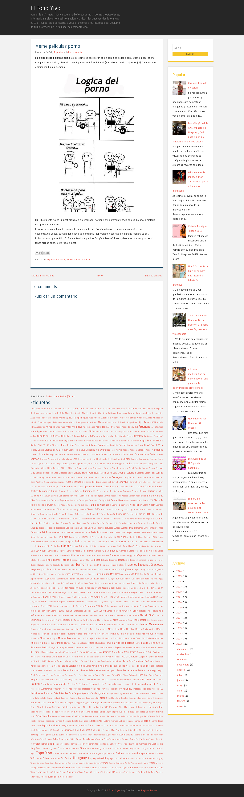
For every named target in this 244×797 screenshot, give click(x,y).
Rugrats (115, 712)
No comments (75, 52)
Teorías (67, 744)
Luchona (55, 611)
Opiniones (84, 657)
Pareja (33, 666)
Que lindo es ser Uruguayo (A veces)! (197, 418)
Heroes (41, 560)
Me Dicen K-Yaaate (61, 625)
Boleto (84, 445)
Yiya (126, 772)
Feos (71, 537)
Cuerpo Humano (139, 491)
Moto (115, 638)
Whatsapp (71, 772)
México (159, 629)
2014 (76, 408)
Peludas (102, 670)
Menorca (34, 629)
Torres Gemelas (70, 753)
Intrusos (83, 574)
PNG (98, 680)
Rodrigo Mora (57, 712)
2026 (179, 566)
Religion (97, 702)
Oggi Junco (158, 652)
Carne (146, 454)
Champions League (82, 464)
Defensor (152, 495)
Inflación (106, 570)
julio (179, 670)
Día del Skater (83, 505)
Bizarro (159, 440)
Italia (137, 574)
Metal (122, 629)
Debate (124, 496)
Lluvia (43, 606)
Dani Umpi (74, 496)
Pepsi (160, 670)
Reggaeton (87, 703)
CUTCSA (46, 496)
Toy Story (111, 753)
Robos (139, 707)
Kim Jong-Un (157, 588)
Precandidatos (60, 684)
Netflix (103, 648)
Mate (115, 620)
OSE (123, 657)
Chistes (80, 468)
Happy (129, 555)
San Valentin (122, 716)
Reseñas (116, 703)
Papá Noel (149, 661)
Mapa (101, 615)
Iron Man (110, 574)
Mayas (160, 620)
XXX (112, 772)
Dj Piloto (125, 510)
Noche (62, 652)
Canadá (126, 450)
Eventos (124, 528)
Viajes (152, 763)
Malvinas (47, 615)
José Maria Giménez (74, 583)
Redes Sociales (38, 702)
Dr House (69, 514)
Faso (118, 532)
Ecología (111, 514)
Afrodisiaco (53, 418)
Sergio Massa (68, 726)
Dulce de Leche (82, 514)
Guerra (113, 555)
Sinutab (149, 726)
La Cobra (71, 592)
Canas (148, 450)
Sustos (152, 735)
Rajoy (49, 698)
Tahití (73, 739)
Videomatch (56, 768)
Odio (150, 652)
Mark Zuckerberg (64, 620)
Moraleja (89, 638)
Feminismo (63, 537)
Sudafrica (73, 735)
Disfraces (107, 510)
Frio (48, 546)
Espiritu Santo (72, 528)
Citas (56, 473)
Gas (148, 546)
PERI (32, 675)
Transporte (142, 753)
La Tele (149, 592)
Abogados (69, 413)
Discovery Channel (77, 510)
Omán (33, 657)
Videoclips (45, 768)
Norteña (75, 652)
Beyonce (135, 441)
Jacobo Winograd (148, 574)
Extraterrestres (156, 528)
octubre (181, 654)
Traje (134, 753)
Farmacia (112, 532)
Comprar (34, 477)
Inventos (92, 574)
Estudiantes (99, 528)
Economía (121, 514)
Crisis (132, 486)
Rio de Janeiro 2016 (98, 707)
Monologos (52, 638)
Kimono (34, 592)
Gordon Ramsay (45, 555)
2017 (92, 409)
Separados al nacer (51, 725)
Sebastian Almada (54, 721)
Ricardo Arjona (44, 707)
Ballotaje (85, 436)
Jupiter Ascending (70, 588)
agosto (181, 664)
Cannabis (34, 454)
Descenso (93, 500)
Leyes (111, 602)
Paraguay (159, 661)
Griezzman (104, 555)
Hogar (97, 560)
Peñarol (141, 670)
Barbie (130, 436)
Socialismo (58, 730)
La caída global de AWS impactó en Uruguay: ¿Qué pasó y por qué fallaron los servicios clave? (190, 127)
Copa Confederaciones (54, 482)
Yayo (116, 772)
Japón (48, 578)
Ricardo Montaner (74, 707)
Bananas (107, 436)
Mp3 (130, 638)
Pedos (59, 670)
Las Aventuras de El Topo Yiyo (104, 597)
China (43, 468)
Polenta (135, 680)
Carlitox (118, 454)
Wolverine (94, 772)
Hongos (132, 560)
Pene (119, 670)
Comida (159, 472)
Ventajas (89, 763)
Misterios (158, 634)
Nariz (138, 643)
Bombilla (114, 445)
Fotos (78, 541)
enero (180, 701)
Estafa (90, 528)
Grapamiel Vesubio (84, 555)
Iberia (102, 565)
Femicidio (52, 537)
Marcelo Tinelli (147, 615)
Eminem (72, 523)
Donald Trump (57, 514)
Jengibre (61, 579)
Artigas (38, 431)
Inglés (136, 570)
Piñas (140, 675)
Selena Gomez (111, 721)
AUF (90, 431)
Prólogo (115, 689)
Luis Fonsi (88, 611)
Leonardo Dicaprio (56, 602)
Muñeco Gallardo (79, 643)
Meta (117, 629)
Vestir (140, 763)
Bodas (77, 445)
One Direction (58, 657)
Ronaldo (89, 712)
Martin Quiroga (89, 620)
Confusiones (105, 477)
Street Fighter (45, 735)
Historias (74, 560)
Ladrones (61, 597)
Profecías (77, 689)
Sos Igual (95, 730)
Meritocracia (101, 629)
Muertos (159, 638)
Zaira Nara (150, 772)
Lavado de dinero (136, 597)
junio (180, 675)
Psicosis (155, 689)
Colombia (131, 472)
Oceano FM (142, 652)
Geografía (61, 551)
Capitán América (57, 454)
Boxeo (141, 445)
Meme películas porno (57, 46)
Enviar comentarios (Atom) (60, 396)
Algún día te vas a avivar (57, 422)
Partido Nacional (100, 665)
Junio (58, 588)
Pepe (148, 670)
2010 (60, 409)
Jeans (53, 579)
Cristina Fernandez (40, 491)
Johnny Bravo (138, 579)
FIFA (91, 537)
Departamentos (43, 500)
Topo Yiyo (58, 52)
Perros (50, 675)
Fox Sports (91, 542)
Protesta (137, 689)
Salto (32, 716)
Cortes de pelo (37, 487)
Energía (100, 523)
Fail (43, 532)
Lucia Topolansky (67, 610)
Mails (160, 611)
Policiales (152, 679)
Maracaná (108, 615)
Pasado (113, 666)
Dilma (33, 510)
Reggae (78, 703)
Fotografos (69, 542)
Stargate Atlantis (146, 730)
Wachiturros (157, 767)
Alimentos (109, 422)
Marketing (77, 620)
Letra (96, 601)
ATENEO (58, 432)
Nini (32, 652)
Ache (105, 413)
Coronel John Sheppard (140, 482)
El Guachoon (63, 519)
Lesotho (90, 602)
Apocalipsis (101, 427)
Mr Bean (136, 638)
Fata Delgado (127, 532)
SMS (50, 730)
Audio (85, 432)
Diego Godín (149, 505)
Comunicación (59, 477)
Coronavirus (122, 481)
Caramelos (95, 454)
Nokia (68, 652)
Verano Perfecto (116, 763)
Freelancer (158, 542)
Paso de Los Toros (146, 666)
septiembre (183, 659)
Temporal (59, 744)
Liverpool (34, 606)
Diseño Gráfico (94, 509)
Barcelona (138, 436)
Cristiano (140, 487)
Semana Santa (133, 721)
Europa (117, 528)
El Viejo (146, 519)
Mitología (34, 638)
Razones (90, 698)
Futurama (74, 546)
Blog (49, 445)
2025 (179, 571)
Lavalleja (149, 597)
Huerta (33, 565)
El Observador (85, 519)
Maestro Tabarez (131, 610)
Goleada (153, 551)
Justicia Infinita (94, 588)
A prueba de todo (51, 413)
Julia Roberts (143, 583)
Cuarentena (89, 491)
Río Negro (113, 707)
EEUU (148, 514)
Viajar (146, 763)
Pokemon (114, 680)
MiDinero (71, 634)
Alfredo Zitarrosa (38, 422)
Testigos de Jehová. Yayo (110, 744)
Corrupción (157, 482)
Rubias (102, 712)
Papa (125, 661)
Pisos (41, 680)
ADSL (32, 418)
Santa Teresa (149, 716)
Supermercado (126, 734)
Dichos (115, 505)
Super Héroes (98, 735)
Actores (131, 413)
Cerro (160, 459)
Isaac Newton (125, 574)
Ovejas (142, 657)
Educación (140, 514)
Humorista (92, 565)
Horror (150, 560)
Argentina (144, 426)
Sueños (82, 734)
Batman (48, 440)
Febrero (137, 532)
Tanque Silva (102, 739)
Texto (131, 743)
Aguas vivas (88, 418)
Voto (146, 768)
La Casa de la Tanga (57, 592)
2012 (65, 409)
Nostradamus (96, 652)
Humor (80, 564)
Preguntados (81, 684)
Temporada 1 (47, 744)
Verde (127, 763)
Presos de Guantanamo (41, 689)
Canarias (141, 450)
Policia (143, 679)
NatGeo (159, 643)
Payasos (41, 670)
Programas (95, 689)
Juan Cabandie (90, 583)
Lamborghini (83, 597)
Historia (65, 559)
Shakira (104, 726)
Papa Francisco (136, 661)
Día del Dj (72, 505)
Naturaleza (35, 647)
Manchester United (79, 615)
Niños (38, 652)
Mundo (67, 643)
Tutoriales (55, 758)
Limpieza (150, 602)
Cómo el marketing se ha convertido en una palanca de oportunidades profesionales (190, 373)
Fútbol (65, 546)
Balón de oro (96, 436)
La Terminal (158, 592)
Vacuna (145, 758)
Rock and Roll (156, 707)
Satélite (159, 716)
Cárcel (112, 454)
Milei (96, 634)
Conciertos (83, 477)
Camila (119, 450)
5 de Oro (130, 408)
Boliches (92, 445)
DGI (151, 500)
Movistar (123, 638)
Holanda (104, 560)
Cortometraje (52, 487)
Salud (39, 716)
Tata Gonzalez (115, 739)
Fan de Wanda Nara (65, 532)
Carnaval (139, 454)
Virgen (125, 768)
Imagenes (131, 564)
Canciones (157, 449)
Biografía (144, 440)
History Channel (86, 560)
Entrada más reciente (42, 275)
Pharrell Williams (102, 675)
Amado (123, 422)
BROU (55, 450)
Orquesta (116, 657)
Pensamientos (130, 670)
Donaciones (45, 514)
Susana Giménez (141, 735)
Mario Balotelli (48, 620)
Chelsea (143, 464)
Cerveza (46, 463)
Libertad (118, 602)
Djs (131, 510)
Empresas (81, 523)
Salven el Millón (73, 716)
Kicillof (147, 588)
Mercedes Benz (87, 629)
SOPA (88, 730)
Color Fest (150, 473)
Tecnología (136, 739)
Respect (125, 703)
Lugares (79, 611)
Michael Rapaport (38, 634)
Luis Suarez (100, 610)
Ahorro (97, 418)
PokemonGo (125, 680)
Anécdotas (40, 427)
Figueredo (98, 537)
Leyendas (104, 602)
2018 (97, 409)
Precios (71, 684)
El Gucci (74, 519)
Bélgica (87, 441)
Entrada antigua (153, 275)
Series (91, 725)
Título (104, 748)
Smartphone (41, 730)
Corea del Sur (108, 482)
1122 (54, 409)
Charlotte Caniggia (114, 464)
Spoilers (120, 730)
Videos (66, 767)
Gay (37, 550)
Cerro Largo (36, 464)
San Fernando (87, 716)
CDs (98, 459)
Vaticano (41, 763)
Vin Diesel (82, 768)
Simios (142, 726)
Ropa (96, 712)
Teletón (159, 739)
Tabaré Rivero (46, 739)
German (97, 551)
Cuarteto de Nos (105, 491)
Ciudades (63, 473)
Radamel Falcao (138, 693)
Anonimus (60, 427)
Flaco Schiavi (144, 537)
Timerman (75, 748)
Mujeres (34, 642)
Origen (108, 657)
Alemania (141, 417)
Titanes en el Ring (93, 748)
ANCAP (153, 422)
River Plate (124, 707)
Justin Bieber (108, 588)
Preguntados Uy (96, 684)
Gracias (63, 555)
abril (179, 685)
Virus (130, 767)
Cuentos (118, 491)
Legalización (36, 602)
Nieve (160, 648)
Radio (148, 693)
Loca (55, 606)
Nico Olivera (128, 648)
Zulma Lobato (54, 776)
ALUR (117, 422)
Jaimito (159, 574)
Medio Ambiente (97, 624)
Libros (125, 602)
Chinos (64, 468)
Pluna (93, 679)
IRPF (117, 574)
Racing (119, 693)
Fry (52, 546)
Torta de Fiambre (85, 753)
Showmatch (113, 726)
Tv (62, 758)
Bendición (115, 441)
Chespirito (152, 464)
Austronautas (108, 432)
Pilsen (125, 675)
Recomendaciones (137, 698)
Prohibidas (105, 689)
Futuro (82, 546)
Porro (49, 684)
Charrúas (127, 463)
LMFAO (49, 606)
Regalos (71, 703)
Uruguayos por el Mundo (116, 758)
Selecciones (96, 720)
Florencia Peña (46, 542)
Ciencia (159, 468)
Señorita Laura (156, 721)
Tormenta (57, 753)
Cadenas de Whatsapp (98, 449)
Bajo (69, 436)
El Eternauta (49, 519)
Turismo (46, 758)
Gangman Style (115, 546)
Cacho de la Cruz (77, 450)
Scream (41, 721)
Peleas (84, 670)
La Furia (89, 592)
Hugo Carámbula (52, 565)
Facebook (35, 532)
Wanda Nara (36, 772)
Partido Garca (85, 666)
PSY (161, 689)
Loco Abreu (64, 606)
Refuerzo (62, 703)
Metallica (130, 629)
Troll (32, 758)
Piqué (151, 675)
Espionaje (60, 528)
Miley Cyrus (104, 634)
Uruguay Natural (96, 758)
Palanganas (69, 661)
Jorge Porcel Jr (48, 583)
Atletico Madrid (75, 432)
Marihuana (35, 620)
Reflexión (52, 702)
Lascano (123, 597)
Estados (83, 528)
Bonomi (123, 445)
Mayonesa (35, 624)
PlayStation (79, 680)
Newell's (110, 648)
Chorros (107, 468)
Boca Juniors (67, 445)
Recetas (124, 698)
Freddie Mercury (145, 542)
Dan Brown (64, 496)
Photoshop (116, 675)
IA (98, 565)
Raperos (64, 698)
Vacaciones (135, 758)
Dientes (159, 505)
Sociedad (69, 730)
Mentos (52, 629)
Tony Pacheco (135, 748)
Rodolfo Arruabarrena (40, 712)
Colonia (140, 473)
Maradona (118, 615)
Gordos (56, 555)
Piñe (146, 675)
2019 (102, 409)
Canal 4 (133, 450)
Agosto (62, 418)
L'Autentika (43, 592)
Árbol (118, 427)
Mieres (79, 634)
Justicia (82, 588)
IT (133, 574)
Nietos (137, 648)
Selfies (122, 721)
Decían (132, 496)
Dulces (93, 514)
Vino (89, 768)
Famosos (51, 532)
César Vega (56, 464)
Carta (152, 454)
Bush (66, 450)
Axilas (33, 436)
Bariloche (148, 436)
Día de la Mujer (45, 505)
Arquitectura (157, 427)
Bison (152, 441)
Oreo (102, 657)
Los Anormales (125, 606)
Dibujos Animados (101, 504)
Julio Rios (50, 588)
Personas (69, 675)
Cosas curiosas (67, 486)
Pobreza (105, 679)
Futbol (57, 546)
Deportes (64, 500)
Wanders (47, 772)
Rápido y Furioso (77, 698)
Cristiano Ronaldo (154, 486)
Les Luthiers (71, 602)
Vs (150, 768)
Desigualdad (104, 500)
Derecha (74, 500)
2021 (179, 592)
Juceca (101, 583)
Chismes (72, 468)
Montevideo (64, 638)
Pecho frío (51, 670)
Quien (113, 693)
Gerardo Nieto (73, 551)
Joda (118, 578)
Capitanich (85, 454)
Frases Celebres (129, 541)
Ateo (65, 432)
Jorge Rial (59, 583)
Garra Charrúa (129, 546)
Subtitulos (63, 735)
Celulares (125, 459)
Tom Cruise (113, 748)
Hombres (112, 560)
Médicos (84, 625)
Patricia (33, 670)
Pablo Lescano (49, 661)
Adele (147, 413)
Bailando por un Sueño (48, 436)
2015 (81, 408)
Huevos (40, 565)
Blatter (33, 445)
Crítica (54, 491)
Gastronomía (157, 546)
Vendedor (63, 763)
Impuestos (62, 570)
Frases (116, 541)
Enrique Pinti (112, 523)
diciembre (182, 644)
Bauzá (55, 441)
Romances (79, 711)
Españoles (43, 528)
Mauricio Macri (125, 620)
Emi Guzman (62, 523)
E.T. (98, 514)
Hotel (160, 560)
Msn (143, 638)
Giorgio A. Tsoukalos (138, 551)
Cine (32, 472)
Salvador (46, 716)
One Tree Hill (72, 657)
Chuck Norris (135, 468)
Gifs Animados (110, 550)
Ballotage (76, 436)
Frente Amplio (38, 546)
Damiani (54, 496)
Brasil (147, 445)
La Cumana (80, 592)
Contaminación (156, 477)
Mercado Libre (72, 629)
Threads (66, 748)
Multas (51, 643)
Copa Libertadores (75, 482)
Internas (66, 574)
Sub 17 (55, 735)
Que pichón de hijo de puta (96, 693)
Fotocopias (58, 542)
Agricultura (71, 418)
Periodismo (41, 675)
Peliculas (93, 670)
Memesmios (156, 624)
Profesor (86, 689)
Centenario (144, 459)
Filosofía (108, 537)
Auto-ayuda (120, 432)
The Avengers (141, 744)
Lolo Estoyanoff (78, 606)
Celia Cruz (115, 459)
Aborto (78, 413)
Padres (60, 661)
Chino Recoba (53, 468)
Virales (118, 767)
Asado (45, 432)
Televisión (35, 744)
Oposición (94, 657)
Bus (61, 449)
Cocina (121, 472)
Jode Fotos (126, 579)
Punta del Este (51, 693)
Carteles (159, 454)
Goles (160, 551)
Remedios (107, 703)
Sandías (132, 716)
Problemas (67, 689)
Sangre (140, 716)
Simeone (134, 726)
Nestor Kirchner (91, 648)
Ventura (97, 763)
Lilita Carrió (140, 602)
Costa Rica (109, 486)
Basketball (158, 436)
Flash (154, 537)
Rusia (121, 712)
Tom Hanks (123, 748)
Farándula (96, 532)
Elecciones (157, 518)
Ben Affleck (104, 441)
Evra (131, 527)
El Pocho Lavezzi (101, 519)
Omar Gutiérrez (44, 657)
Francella (101, 542)
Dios (59, 509)
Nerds (81, 648)
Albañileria (106, 418)
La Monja (109, 592)
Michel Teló (52, 634)
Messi (111, 629)
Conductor (94, 477)
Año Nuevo (77, 427)
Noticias (107, 652)
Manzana (93, 615)
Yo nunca (133, 772)
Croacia (62, 491)
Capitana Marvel (73, 454)
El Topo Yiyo (45, 8)
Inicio (100, 275)
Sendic (144, 721)
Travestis (152, 753)
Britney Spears (37, 450)
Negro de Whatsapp (69, 648)
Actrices (140, 413)
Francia (109, 541)
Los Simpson (44, 611)
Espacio (159, 523)
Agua (79, 417)
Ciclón (152, 468)
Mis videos (147, 633)
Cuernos (127, 491)
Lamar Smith (71, 597)
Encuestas (91, 523)
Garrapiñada (141, 546)
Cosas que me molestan (90, 486)
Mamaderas (64, 615)
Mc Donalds (47, 625)
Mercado (61, 629)
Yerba (121, 772)
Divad (114, 510)
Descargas (83, 500)
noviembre (183, 649)
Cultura (151, 491)
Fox (84, 542)
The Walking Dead (49, 748)
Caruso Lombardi (64, 459)
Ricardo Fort (58, 707)
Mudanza (150, 638)
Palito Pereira (94, 661)
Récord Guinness (155, 698)
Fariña (104, 532)
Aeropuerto (41, 418)
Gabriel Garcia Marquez (97, 546)
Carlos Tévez (128, 454)
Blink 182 (42, 445)
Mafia (155, 611)
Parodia (57, 666)
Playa (70, 679)
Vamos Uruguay (156, 758)
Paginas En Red (149, 790)
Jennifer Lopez (72, 579)
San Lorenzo (100, 716)
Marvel (100, 620)
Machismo (118, 610)
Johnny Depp (151, 579)
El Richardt (116, 519)
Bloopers (56, 445)
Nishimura (53, 652)
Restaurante (135, 703)
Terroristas (93, 744)
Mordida (97, 638)
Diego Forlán (135, 505)
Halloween (121, 555)
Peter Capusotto (86, 675)
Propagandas (125, 688)
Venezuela (80, 763)
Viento (74, 768)
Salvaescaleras (58, 716)
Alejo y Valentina (128, 418)
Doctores (146, 510)
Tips (82, 748)
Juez (124, 583)
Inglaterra (128, 569)
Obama (132, 652)
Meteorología (141, 629)
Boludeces (103, 445)
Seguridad (83, 721)
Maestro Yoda (146, 611)
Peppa (154, 670)
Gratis (96, 555)
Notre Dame (117, 652)
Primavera (57, 689)
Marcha (160, 615)
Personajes (59, 675)
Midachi (62, 634)
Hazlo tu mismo (150, 555)
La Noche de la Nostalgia (125, 592)
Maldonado (36, 615)
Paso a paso (131, 666)
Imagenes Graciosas (55, 259)
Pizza (46, 680)
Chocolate (97, 468)
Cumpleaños (36, 495)
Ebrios (103, 514)
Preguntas (109, 684)
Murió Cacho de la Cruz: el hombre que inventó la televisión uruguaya (190, 270)
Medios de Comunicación (119, 625)
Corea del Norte (93, 482)
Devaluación (136, 500)
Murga (91, 643)
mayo (180, 680)
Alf (162, 418)
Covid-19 (124, 487)
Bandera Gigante (118, 436)
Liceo (131, 602)
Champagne (67, 464)
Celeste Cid (105, 459)
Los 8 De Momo (109, 606)
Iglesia (121, 565)
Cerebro (153, 459)
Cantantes (44, 454)
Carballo (104, 454)
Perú (76, 675)
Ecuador (130, 514)
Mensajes (43, 629)
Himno (49, 560)
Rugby (108, 712)
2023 (118, 409)
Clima (103, 472)
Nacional (130, 642)
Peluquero (111, 670)
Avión (152, 432)
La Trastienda (36, 597)
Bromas (48, 449)
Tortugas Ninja (99, 753)
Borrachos (132, 445)
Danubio (83, 496)
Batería (40, 441)
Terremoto (76, 744)
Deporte (55, 500)
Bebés (72, 441)
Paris (39, 666)
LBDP (155, 597)
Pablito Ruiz (36, 661)
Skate (160, 726)
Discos (65, 510)
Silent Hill (124, 726)
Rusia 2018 (129, 712)
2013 (70, 409)
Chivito (88, 468)
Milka (122, 634)
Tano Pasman (89, 739)
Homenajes (123, 560)
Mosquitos (107, 638)
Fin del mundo (120, 537)
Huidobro (64, 565)
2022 (112, 409)
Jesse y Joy (84, 579)
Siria (155, 726)
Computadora (45, 477)
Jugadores (131, 583)
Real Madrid (101, 698)
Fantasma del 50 (82, 532)
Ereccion (132, 523)
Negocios (55, 648)
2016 (86, 408)
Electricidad (36, 523)
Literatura (158, 602)
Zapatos (159, 772)
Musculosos (100, 643)
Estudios (109, 528)
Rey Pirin (153, 703)
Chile (160, 464)
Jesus (93, 578)
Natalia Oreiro (148, 643)
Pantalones (117, 661)
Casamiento (83, 459)
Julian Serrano (156, 583)
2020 (107, 409)
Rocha (145, 707)
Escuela (151, 523)
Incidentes (73, 570)
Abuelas (85, 413)
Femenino (42, 537)
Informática (117, 570)
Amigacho (131, 422)
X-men (107, 772)
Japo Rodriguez (37, 579)
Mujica (43, 642)
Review (144, 703)
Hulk (72, 565)
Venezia (71, 763)
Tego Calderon (149, 739)
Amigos (139, 422)
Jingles (112, 579)
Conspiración (129, 477)
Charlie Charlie (98, 464)
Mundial (59, 642)
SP (102, 730)
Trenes (160, 753)
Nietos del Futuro (149, 648)
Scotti (33, 721)
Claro (70, 473)
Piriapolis (159, 675)
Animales (50, 427)
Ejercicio (156, 514)
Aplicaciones (89, 427)
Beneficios (125, 441)
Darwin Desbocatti (112, 496)
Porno (77, 259)
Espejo (52, 528)
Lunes (109, 611)
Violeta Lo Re (108, 768)
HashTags (137, 555)
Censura (134, 459)
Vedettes (54, 763)
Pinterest (133, 675)
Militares (114, 633)
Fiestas (84, 537)
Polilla (160, 680)
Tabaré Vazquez (61, 739)
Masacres (108, 620)
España (34, 527)
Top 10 (155, 748)
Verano (104, 763)
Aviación (145, 432)
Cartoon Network (48, 459)
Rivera (132, 707)
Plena (87, 680)
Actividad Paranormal (117, 413)
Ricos (85, 707)
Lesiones (81, 602)
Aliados (72, 422)
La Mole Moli (99, 592)
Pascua (121, 666)
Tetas (125, 744)
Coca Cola (112, 472)
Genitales (51, 551)
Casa (75, 459)
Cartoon (34, 458)
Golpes (33, 555)
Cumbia (159, 491)
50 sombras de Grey (144, 409)
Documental (157, 510)
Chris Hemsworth (120, 468)
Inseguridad (146, 570)
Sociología (80, 730)
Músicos (120, 643)
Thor (60, 748)
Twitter (68, 758)
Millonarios (130, 634)
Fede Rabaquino (149, 532)
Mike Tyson (88, 634)
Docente (137, 510)
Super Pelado (112, 735)
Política (35, 684)
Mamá (55, 615)
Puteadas (63, 693)
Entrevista (123, 523)
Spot (126, 730)
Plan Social (55, 680)
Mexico (152, 629)
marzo (180, 690)
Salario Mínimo (156, 712)
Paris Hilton (47, 666)
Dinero (39, 509)
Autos (129, 432)
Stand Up (134, 730)
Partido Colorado (69, 666)
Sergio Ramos (81, 726)
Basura (33, 441)
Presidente (150, 684)
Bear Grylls (64, 441)
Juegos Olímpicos (112, 583)
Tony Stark (146, 748)
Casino (92, 459)
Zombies (43, 777)
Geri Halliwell (87, 551)
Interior (42, 574)
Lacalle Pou (49, 597)
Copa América (36, 482)
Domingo (34, 514)
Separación (35, 726)
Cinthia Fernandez (44, 473)
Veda (47, 763)
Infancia (97, 570)
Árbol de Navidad (130, 427)
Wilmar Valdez (83, 772)
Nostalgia (84, 652)
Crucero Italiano (74, 491)
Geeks (43, 550)
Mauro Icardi (139, 620)
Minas (138, 634)
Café (113, 450)
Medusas (136, 625)
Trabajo (120, 753)
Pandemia (106, 661)
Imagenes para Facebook (43, 569)
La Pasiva (141, 592)
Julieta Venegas (37, 588)
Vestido (134, 763)
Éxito (146, 528)
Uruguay (80, 758)
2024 (123, 409)
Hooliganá (141, 560)
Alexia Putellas (153, 418)
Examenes (138, 528)
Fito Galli (133, 537)
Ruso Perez (140, 712)
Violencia (96, 767)
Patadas (159, 666)
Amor (147, 422)
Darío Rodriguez (95, 496)
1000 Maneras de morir (41, 409)
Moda (43, 638)
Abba (62, 413)
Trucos (38, 758)
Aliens (101, 422)
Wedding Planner (58, 772)
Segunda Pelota (70, 721)
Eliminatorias (49, 523)
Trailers (128, 753)
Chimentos (35, 468)
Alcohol (115, 418)
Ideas (108, 565)
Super (89, 735)
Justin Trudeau (123, 588)
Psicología (146, 689)
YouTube (141, 772)
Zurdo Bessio (67, 777)
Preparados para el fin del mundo (129, 684)
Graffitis (71, 555)
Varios (33, 763)
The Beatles (153, 744)
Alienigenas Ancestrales (86, 422)
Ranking (56, 698)
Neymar (118, 647)
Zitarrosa (34, 777)
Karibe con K (137, 588)
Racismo (127, 693)
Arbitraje (111, 427)
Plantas (64, 680)
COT (117, 487)
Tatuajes (125, 739)
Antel (68, 427)
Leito (44, 601)
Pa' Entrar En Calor (154, 657)
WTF (101, 772)
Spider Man (109, 730)
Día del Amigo (60, 505)
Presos (160, 684)
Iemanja (114, 565)
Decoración (141, 496)
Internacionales (54, 574)
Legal (160, 597)
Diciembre (124, 505)
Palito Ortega (81, 661)
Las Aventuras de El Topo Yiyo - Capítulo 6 (197, 458)
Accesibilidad (96, 413)
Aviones (159, 432)
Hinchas (56, 560)
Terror (84, 744)
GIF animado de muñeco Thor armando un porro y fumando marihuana (190, 176)
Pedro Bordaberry (71, 670)
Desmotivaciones (120, 500)
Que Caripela (75, 693)
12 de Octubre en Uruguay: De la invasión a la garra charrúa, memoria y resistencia (190, 319)
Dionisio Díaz (50, 510)
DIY (118, 510)
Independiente (86, 570)
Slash (32, 730)
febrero (181, 696)
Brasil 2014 (157, 445)
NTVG (126, 652)
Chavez (136, 464)
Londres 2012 (93, 606)
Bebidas (79, 441)
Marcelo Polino (131, 615)
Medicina (75, 625)
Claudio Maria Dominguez (87, 472)
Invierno (101, 574)
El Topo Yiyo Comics (132, 519)
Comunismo (71, 477)
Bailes (63, 436)
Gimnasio (123, 551)
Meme (70, 259)
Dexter (146, 500)
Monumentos (78, 638)
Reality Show (114, 698)
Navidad (46, 647)
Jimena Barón (102, 579)
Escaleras (142, 523)
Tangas (79, 739)
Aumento (97, 432)
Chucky (144, 468)
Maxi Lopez (152, 620)
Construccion (142, 477)
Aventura (136, 432)
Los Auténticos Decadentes (145, 606)
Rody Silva (69, 712)
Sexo (97, 725)
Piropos (34, 679)
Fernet (77, 537)
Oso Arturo (132, 656)
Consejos (117, 477)
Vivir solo (138, 768)
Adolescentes (156, 413)
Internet (75, 574)
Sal (147, 712)
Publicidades (36, 693)
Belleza (95, 441)
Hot (155, 560)
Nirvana (44, 652)
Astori (52, 432)
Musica (111, 642)
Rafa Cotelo (40, 698)
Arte (32, 431)
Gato (32, 551)
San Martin (111, 716)
